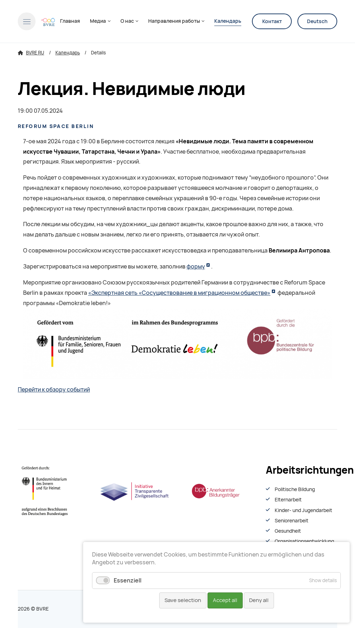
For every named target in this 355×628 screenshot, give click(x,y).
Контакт (272, 21)
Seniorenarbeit (291, 520)
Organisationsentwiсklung (304, 541)
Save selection (183, 600)
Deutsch (317, 21)
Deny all (259, 600)
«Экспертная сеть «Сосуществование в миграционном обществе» (179, 293)
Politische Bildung (295, 489)
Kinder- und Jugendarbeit (303, 510)
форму (196, 266)
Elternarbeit (288, 499)
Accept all (225, 600)
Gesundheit (288, 531)
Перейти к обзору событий (54, 389)
